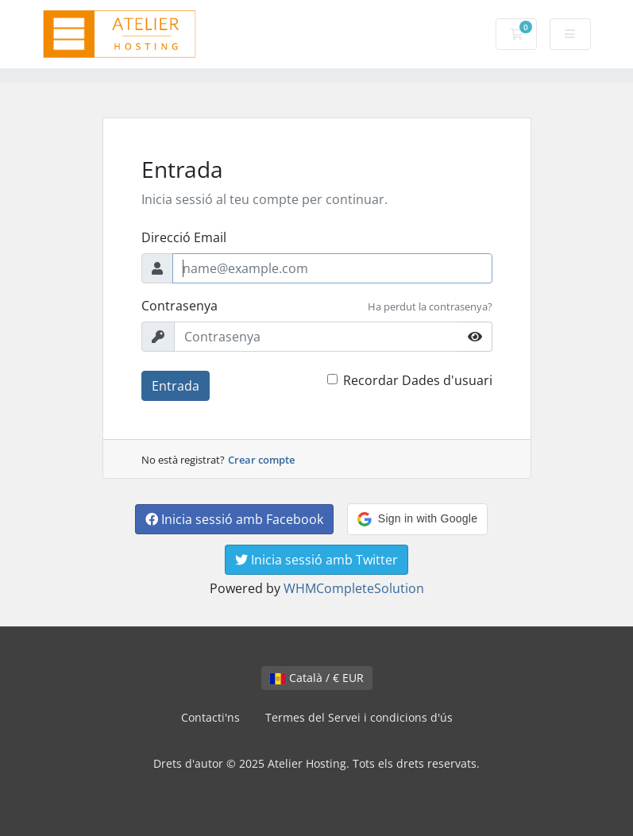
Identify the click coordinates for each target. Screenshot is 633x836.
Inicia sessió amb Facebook (234, 519)
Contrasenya (179, 305)
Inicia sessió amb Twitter (316, 559)
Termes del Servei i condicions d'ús (359, 717)
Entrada (175, 386)
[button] (417, 519)
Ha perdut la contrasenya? (430, 306)
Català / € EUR (317, 677)
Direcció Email (183, 237)
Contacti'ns (210, 717)
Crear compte (261, 460)
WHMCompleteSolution (354, 588)
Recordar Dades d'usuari (417, 380)
